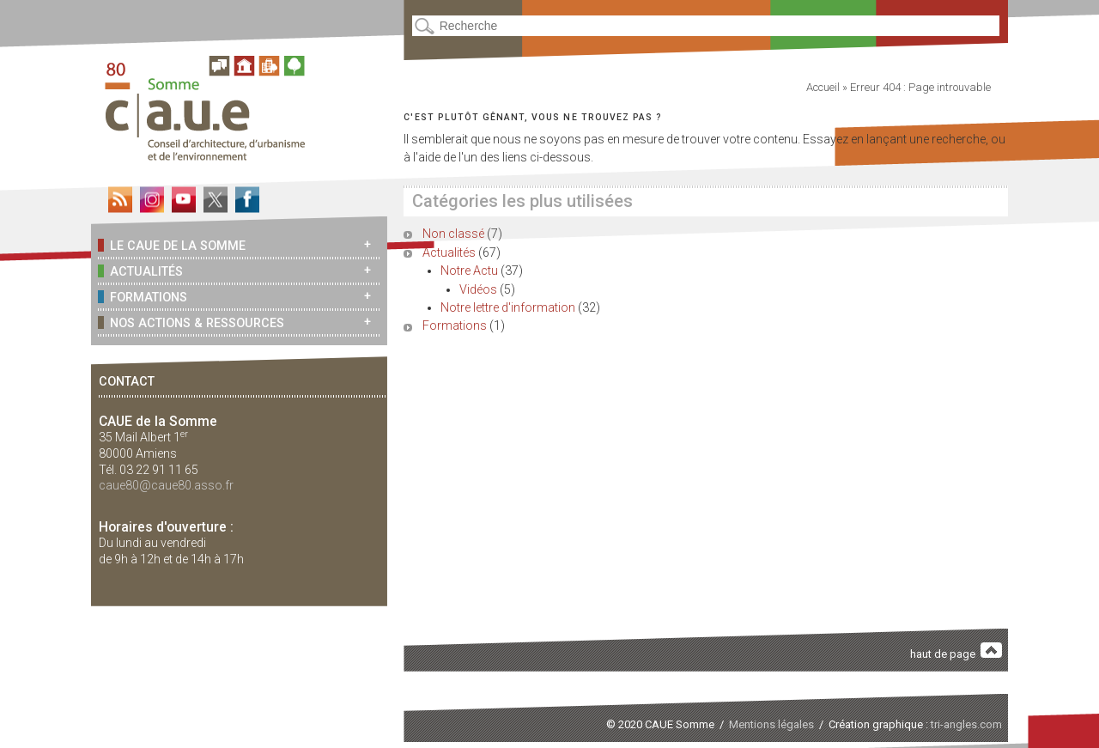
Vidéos (478, 289)
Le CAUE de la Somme (172, 245)
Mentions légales (771, 724)
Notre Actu (469, 270)
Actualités (140, 271)
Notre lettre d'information (507, 307)
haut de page (956, 651)
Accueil (823, 87)
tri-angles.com (966, 724)
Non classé (453, 233)
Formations (142, 296)
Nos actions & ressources (191, 322)
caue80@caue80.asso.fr (166, 485)
